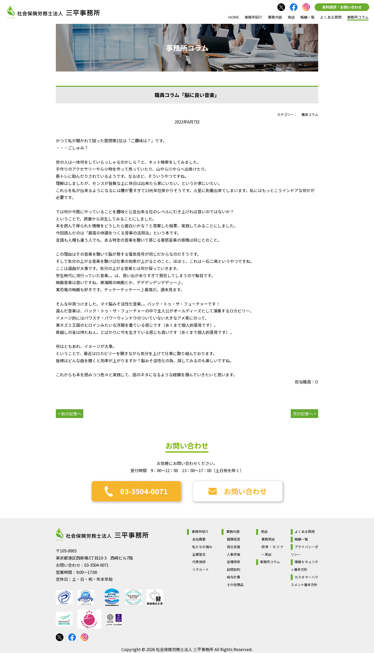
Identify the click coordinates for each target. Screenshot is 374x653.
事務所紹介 (253, 17)
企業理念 (199, 554)
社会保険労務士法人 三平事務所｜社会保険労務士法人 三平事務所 (53, 12)
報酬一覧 (307, 17)
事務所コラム (358, 17)
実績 (291, 17)
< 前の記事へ (69, 414)
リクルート (200, 569)
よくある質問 (331, 17)
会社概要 (199, 539)
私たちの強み (202, 546)
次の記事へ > (304, 414)
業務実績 (268, 539)
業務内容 (275, 17)
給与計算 (233, 577)
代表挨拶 (199, 561)
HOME (233, 17)
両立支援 (233, 546)
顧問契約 (233, 569)
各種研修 (233, 561)
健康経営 (233, 539)
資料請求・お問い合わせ (342, 7)
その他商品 (235, 584)
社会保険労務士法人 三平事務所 (102, 534)
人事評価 (233, 554)
